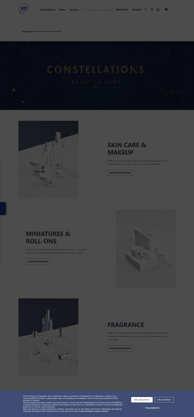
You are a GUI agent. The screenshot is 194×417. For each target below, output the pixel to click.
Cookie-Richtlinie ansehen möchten (93, 411)
